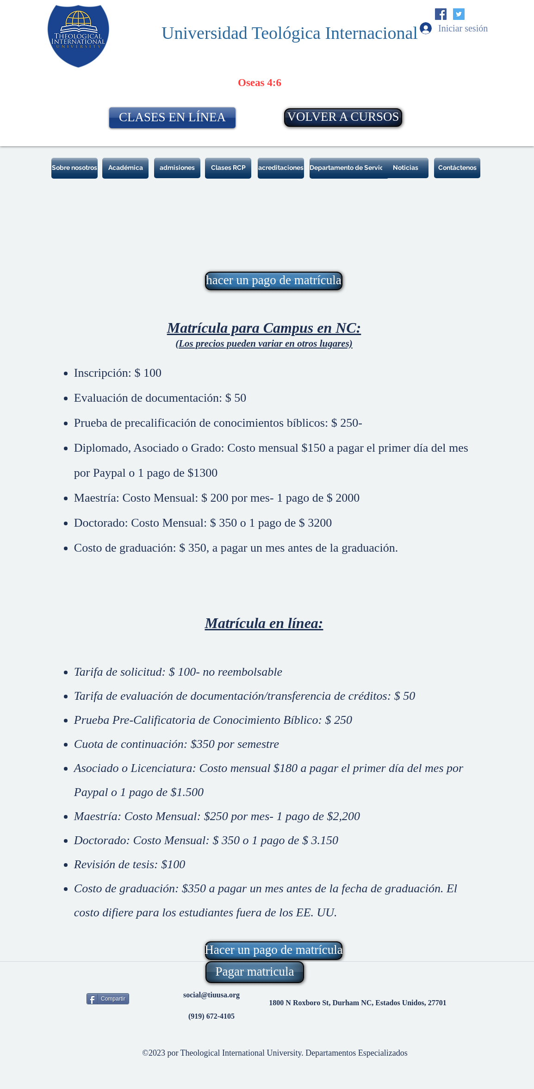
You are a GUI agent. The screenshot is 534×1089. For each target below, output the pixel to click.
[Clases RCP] (228, 168)
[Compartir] (108, 998)
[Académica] (125, 168)
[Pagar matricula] (254, 972)
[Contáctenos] (457, 168)
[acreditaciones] (281, 168)
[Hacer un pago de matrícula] (273, 950)
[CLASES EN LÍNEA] (172, 117)
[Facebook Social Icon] (441, 14)
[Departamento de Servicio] (349, 168)
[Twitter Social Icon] (459, 14)
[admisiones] (177, 168)
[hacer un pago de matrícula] (273, 281)
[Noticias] (405, 168)
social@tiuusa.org (211, 995)
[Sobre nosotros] (74, 168)
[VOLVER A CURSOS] (343, 117)
